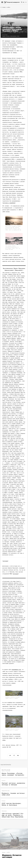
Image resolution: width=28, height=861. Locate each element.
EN (26, 2)
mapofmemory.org (16, 669)
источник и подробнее (9, 202)
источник (5, 561)
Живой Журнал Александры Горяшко (11, 36)
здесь (3, 740)
